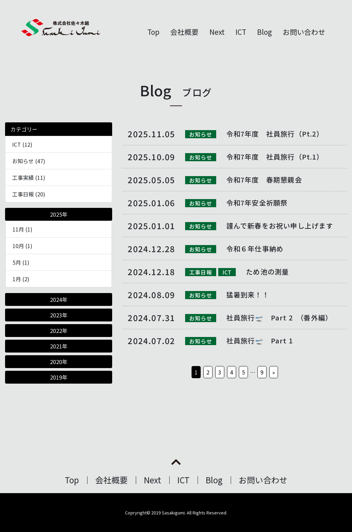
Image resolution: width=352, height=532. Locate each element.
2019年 (59, 377)
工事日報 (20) (28, 194)
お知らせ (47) (28, 161)
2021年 (59, 346)
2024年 (59, 299)
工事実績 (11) (28, 177)
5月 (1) (20, 262)
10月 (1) (22, 246)
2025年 (59, 214)
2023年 (59, 315)
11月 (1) (22, 229)
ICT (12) (22, 144)
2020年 (59, 362)
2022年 (59, 331)
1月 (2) (20, 279)
